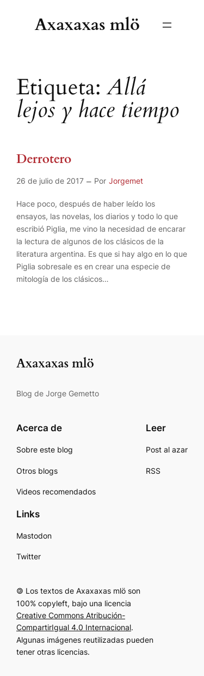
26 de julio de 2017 (50, 180)
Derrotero (43, 159)
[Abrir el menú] (167, 25)
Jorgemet (126, 180)
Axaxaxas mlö (87, 25)
